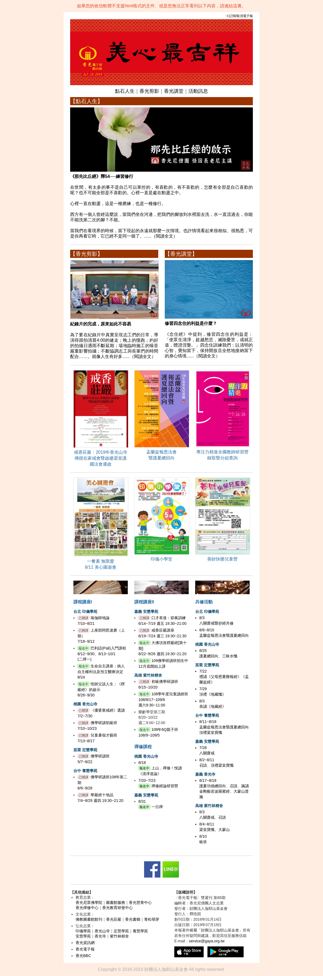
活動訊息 (198, 91)
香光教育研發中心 (117, 907)
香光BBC (83, 955)
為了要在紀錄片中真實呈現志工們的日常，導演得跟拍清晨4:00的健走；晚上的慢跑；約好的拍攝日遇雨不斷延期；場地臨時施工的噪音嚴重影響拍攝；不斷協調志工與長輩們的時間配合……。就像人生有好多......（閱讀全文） (114, 338)
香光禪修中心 (87, 907)
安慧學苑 (83, 936)
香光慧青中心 (140, 902)
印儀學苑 (83, 931)
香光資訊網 (85, 942)
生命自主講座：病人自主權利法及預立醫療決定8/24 (101, 671)
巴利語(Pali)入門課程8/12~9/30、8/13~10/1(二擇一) (101, 653)
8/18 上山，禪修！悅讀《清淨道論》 (160, 768)
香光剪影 (149, 91)
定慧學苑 (121, 931)
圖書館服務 (115, 902)
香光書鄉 (132, 919)
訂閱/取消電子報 (241, 16)
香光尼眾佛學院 (89, 902)
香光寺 (100, 936)
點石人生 (125, 91)
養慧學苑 (140, 931)
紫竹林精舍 (119, 936)
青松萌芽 (151, 919)
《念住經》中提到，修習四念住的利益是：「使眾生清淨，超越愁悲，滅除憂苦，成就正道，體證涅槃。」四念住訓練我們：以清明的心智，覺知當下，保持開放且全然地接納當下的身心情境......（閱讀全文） (209, 337)
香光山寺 (102, 931)
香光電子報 (85, 949)
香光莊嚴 (113, 919)
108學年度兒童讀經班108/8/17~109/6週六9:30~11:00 (163, 699)
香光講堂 (174, 91)
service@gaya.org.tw (207, 941)
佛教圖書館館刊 (89, 919)
